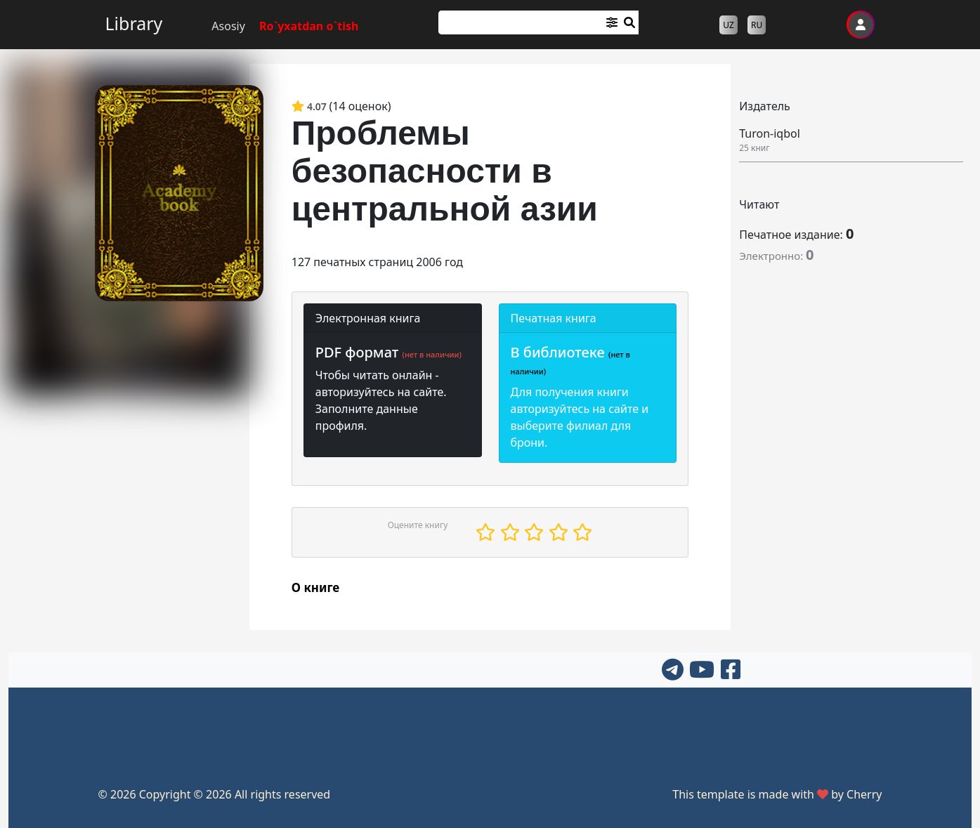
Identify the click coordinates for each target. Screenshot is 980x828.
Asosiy (228, 26)
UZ (728, 25)
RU (756, 25)
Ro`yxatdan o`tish (309, 26)
